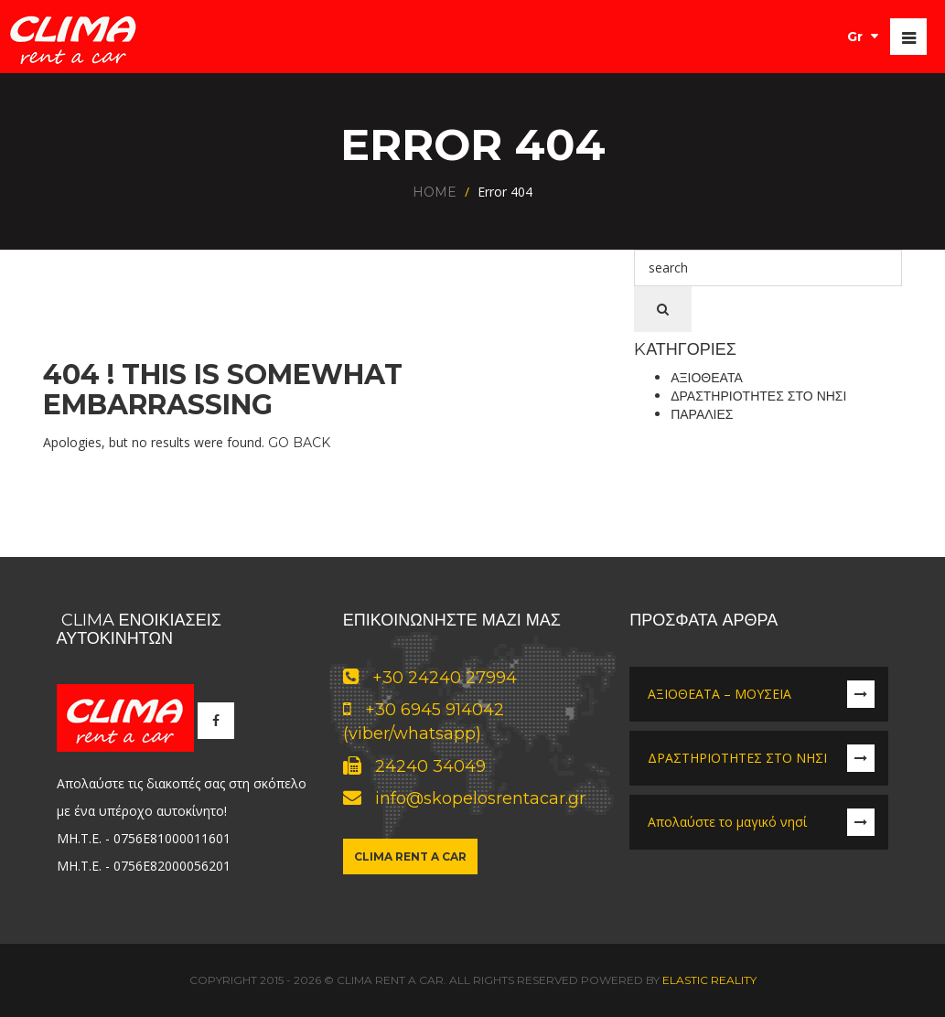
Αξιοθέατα (707, 377)
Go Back (299, 442)
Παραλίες (702, 414)
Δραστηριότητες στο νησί (758, 396)
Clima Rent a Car (410, 856)
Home (434, 192)
